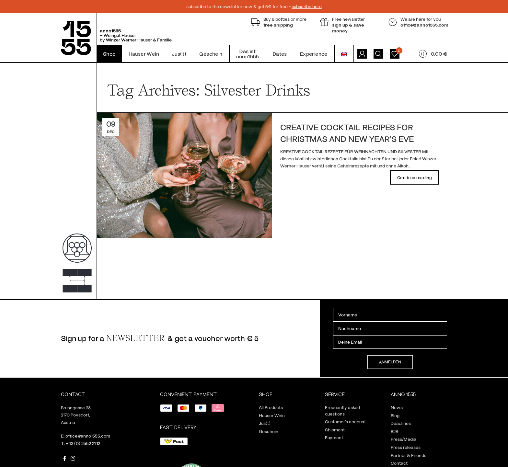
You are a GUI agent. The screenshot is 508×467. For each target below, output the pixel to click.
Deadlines (401, 423)
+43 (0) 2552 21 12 (83, 443)
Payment (334, 437)
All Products (271, 407)
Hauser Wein (272, 415)
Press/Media (403, 439)
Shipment (335, 429)
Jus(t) (265, 423)
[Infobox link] (280, 22)
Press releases (406, 447)
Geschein (268, 431)
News (397, 407)
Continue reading (414, 177)
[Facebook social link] (64, 458)
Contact (399, 463)
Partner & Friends (408, 455)
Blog (395, 415)
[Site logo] (76, 37)
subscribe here (307, 6)
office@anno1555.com (87, 436)
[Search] (378, 53)
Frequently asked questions (342, 410)
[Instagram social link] (72, 458)
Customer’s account (345, 421)
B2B (394, 431)
